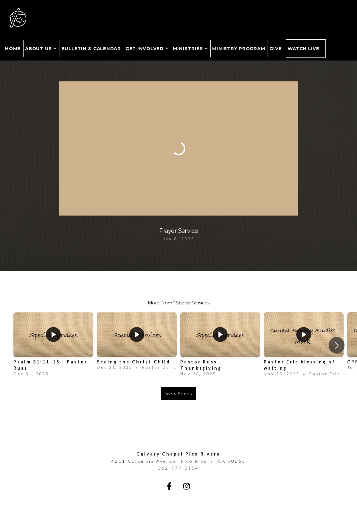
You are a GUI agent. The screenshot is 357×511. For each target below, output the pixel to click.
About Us (41, 48)
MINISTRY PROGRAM (238, 48)
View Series (178, 394)
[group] (53, 345)
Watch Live (303, 48)
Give (275, 48)
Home (13, 48)
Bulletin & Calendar (91, 48)
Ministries (190, 48)
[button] (337, 345)
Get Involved (147, 48)
